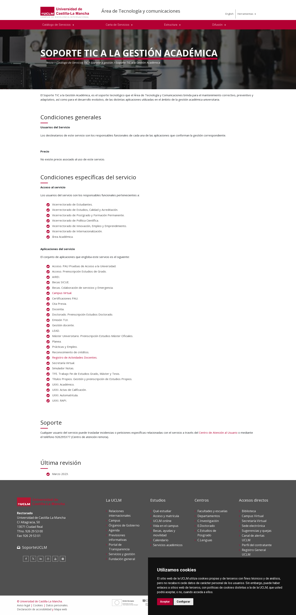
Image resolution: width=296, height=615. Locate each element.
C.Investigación (208, 521)
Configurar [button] (183, 601)
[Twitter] (33, 559)
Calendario (160, 540)
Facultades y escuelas (212, 511)
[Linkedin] (40, 559)
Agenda (114, 530)
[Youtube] (55, 559)
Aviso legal (23, 605)
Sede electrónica (253, 526)
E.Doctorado (206, 526)
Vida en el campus (165, 526)
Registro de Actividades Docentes (74, 357)
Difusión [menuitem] (217, 24)
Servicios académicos (168, 545)
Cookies (38, 605)
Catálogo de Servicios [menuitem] (56, 24)
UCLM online (162, 521)
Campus (114, 520)
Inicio (49, 62)
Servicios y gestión (122, 554)
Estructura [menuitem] (171, 24)
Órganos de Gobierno (124, 525)
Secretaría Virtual (254, 521)
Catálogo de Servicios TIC (72, 62)
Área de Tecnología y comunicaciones (140, 11)
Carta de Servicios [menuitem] (118, 24)
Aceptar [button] (165, 601)
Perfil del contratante (257, 545)
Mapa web (60, 609)
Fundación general (122, 559)
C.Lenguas (204, 540)
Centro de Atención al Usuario (218, 432)
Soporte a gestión (102, 62)
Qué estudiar (162, 511)
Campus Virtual (61, 293)
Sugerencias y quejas (256, 531)
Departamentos (208, 516)
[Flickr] (63, 559)
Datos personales (57, 605)
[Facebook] (26, 559)
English (229, 13)
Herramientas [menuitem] (245, 13)
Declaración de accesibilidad (34, 609)
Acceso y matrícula (166, 516)
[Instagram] (48, 559)
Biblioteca (249, 511)
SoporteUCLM (34, 547)
